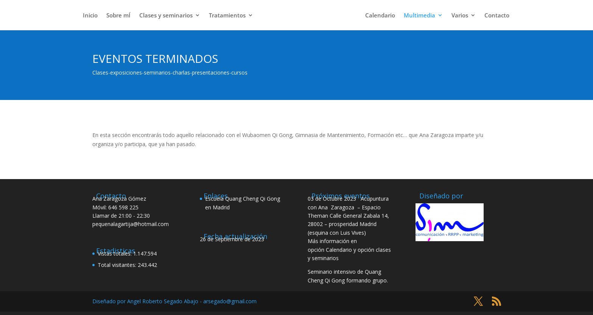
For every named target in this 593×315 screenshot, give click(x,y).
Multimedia (419, 15)
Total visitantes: (118, 264)
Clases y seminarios (166, 15)
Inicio (90, 15)
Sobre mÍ (118, 15)
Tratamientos (227, 15)
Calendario (380, 15)
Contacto (496, 15)
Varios (459, 15)
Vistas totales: (115, 253)
